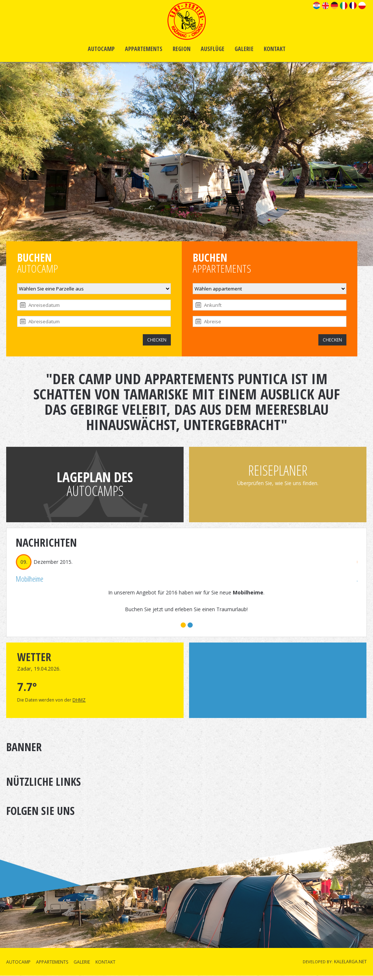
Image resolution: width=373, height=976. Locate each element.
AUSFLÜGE (212, 49)
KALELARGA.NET (350, 962)
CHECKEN (156, 340)
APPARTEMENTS (143, 49)
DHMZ (79, 700)
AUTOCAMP (101, 49)
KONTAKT (275, 49)
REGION (182, 49)
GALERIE (244, 49)
